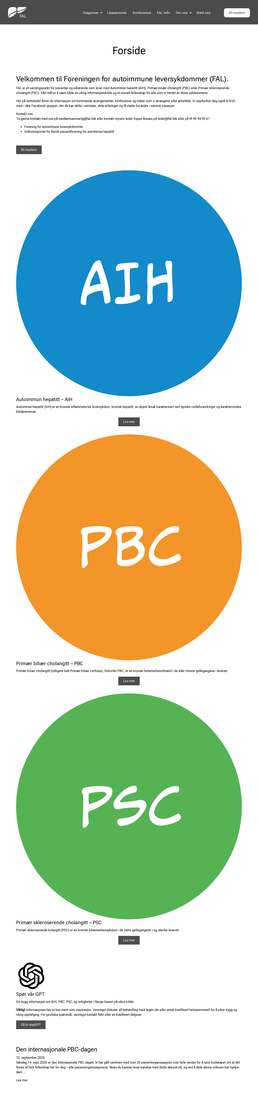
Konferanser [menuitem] (142, 13)
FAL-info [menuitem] (163, 13)
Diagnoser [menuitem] (91, 13)
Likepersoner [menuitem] (117, 13)
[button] (101, 12)
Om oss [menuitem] (182, 13)
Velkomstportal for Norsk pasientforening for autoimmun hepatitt (69, 132)
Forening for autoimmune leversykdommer (53, 127)
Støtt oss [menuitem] (203, 13)
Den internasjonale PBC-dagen (56, 1049)
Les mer (22, 1080)
